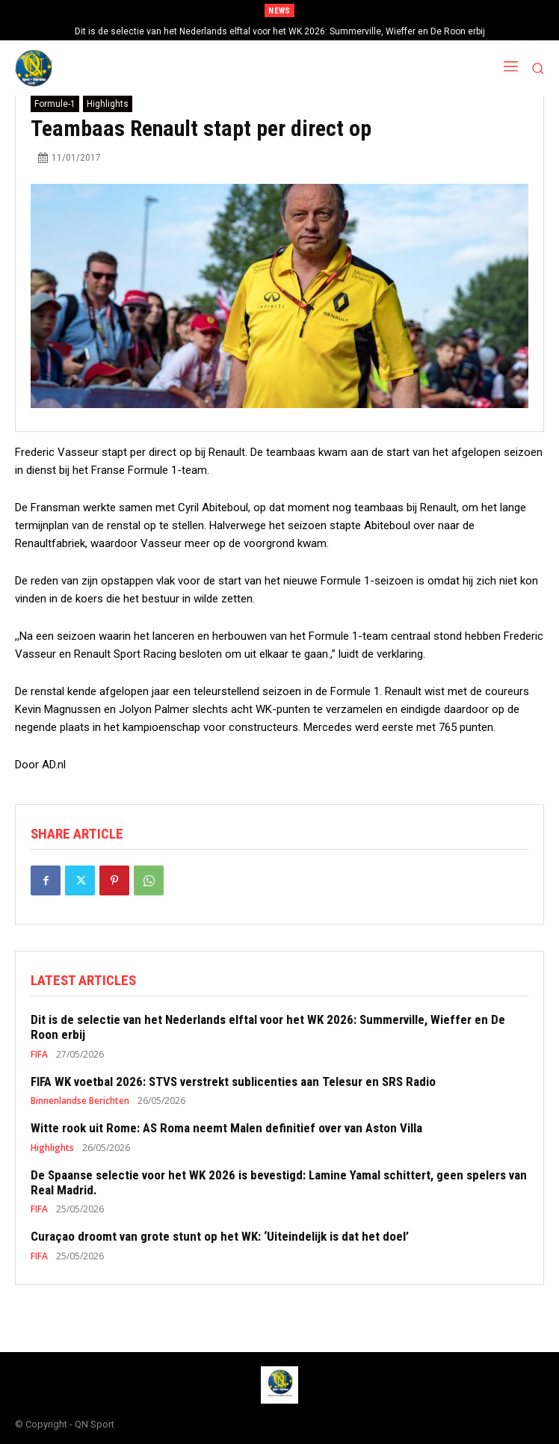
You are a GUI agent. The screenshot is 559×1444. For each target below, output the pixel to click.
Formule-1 (55, 104)
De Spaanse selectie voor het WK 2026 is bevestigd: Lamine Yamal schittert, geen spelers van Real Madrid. (279, 1182)
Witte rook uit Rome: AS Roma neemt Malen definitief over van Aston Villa (226, 1127)
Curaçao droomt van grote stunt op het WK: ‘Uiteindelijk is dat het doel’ (220, 1236)
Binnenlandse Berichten (80, 1100)
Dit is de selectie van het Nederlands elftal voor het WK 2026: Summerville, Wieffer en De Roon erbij (280, 31)
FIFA (39, 1054)
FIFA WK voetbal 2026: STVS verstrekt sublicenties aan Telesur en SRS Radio (233, 1081)
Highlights (107, 104)
